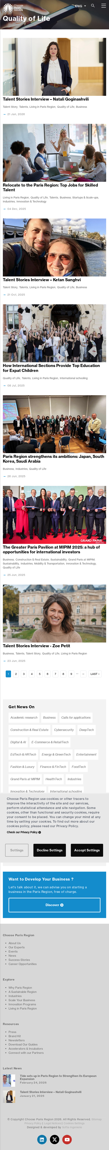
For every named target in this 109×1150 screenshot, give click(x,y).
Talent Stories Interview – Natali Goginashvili (46, 99)
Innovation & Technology (31, 201)
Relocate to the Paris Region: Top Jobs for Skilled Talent (50, 188)
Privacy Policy (32, 1123)
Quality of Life (65, 106)
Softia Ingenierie (72, 1127)
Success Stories (19, 960)
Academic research (23, 718)
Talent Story (10, 106)
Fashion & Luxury (22, 767)
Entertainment (86, 755)
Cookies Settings (74, 1123)
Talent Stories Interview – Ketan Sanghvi (42, 279)
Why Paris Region (20, 987)
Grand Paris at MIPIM (81, 559)
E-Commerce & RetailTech (50, 742)
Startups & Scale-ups (85, 197)
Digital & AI (18, 742)
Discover (52, 905)
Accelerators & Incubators (26, 1048)
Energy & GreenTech (56, 755)
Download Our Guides (23, 1044)
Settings (16, 850)
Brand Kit (15, 1036)
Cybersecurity (64, 730)
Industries (9, 201)
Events (13, 951)
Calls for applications (76, 718)
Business (81, 106)
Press (12, 1032)
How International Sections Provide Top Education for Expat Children (51, 368)
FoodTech (79, 767)
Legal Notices (52, 1123)
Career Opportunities (23, 964)
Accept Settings (87, 850)
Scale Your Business (22, 1000)
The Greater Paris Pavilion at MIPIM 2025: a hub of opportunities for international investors (51, 550)
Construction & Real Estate (32, 559)
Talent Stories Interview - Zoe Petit (36, 645)
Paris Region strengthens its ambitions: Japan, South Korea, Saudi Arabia (53, 459)
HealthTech (54, 779)
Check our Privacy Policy (22, 832)
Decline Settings (49, 850)
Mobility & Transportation (49, 563)
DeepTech (86, 730)
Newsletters (17, 1040)
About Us (15, 943)
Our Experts (17, 947)
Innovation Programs (22, 1004)
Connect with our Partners (26, 1053)
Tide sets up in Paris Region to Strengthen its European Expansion (58, 1077)
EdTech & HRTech (23, 755)
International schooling (74, 378)
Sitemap (97, 1119)
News (12, 955)
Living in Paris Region (42, 106)
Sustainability (59, 559)
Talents (23, 106)
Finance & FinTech (53, 767)
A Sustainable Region (23, 992)
